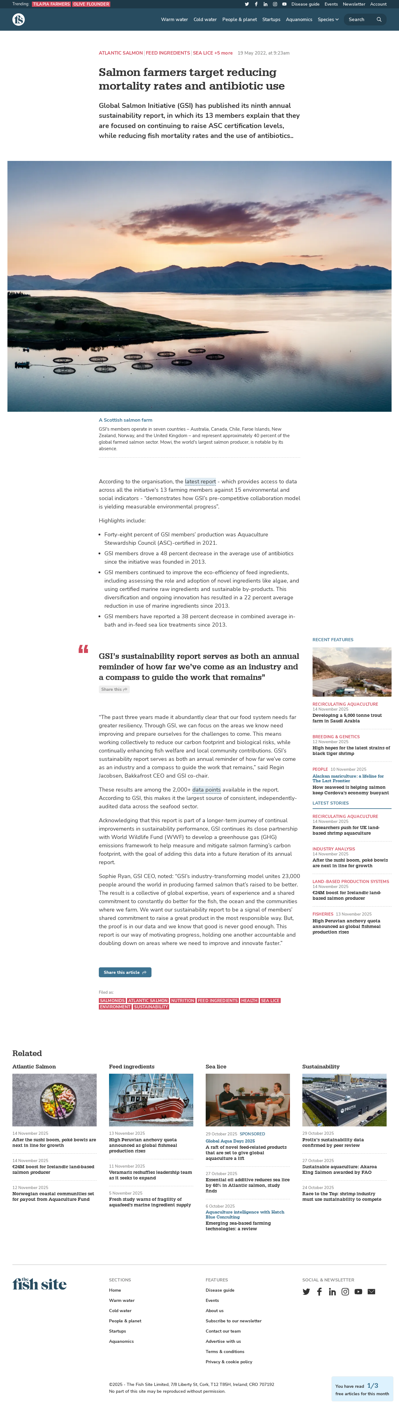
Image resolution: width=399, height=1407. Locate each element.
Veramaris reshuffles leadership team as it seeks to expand (150, 1175)
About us (215, 1311)
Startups (271, 19)
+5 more (223, 53)
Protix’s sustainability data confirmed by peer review (333, 1142)
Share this (114, 689)
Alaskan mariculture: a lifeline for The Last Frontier (348, 778)
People (320, 769)
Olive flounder (91, 4)
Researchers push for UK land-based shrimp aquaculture (346, 830)
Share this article (125, 972)
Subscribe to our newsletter (233, 1321)
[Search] (365, 19)
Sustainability (151, 1007)
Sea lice (203, 53)
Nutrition (182, 1000)
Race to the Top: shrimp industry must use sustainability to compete (341, 1196)
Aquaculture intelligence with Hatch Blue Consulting (245, 1214)
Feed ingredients (168, 53)
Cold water (205, 19)
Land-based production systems (351, 881)
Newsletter (354, 4)
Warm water (174, 19)
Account (378, 4)
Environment (115, 1007)
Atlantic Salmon (121, 53)
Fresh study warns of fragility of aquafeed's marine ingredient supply (150, 1202)
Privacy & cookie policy (229, 1362)
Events (331, 4)
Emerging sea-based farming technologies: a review (238, 1226)
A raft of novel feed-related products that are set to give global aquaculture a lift (246, 1153)
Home (115, 1290)
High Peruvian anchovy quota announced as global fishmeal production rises (347, 926)
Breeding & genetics (336, 736)
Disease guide (306, 4)
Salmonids (112, 1000)
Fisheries (323, 914)
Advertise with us (223, 1341)
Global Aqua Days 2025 (230, 1141)
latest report (200, 481)
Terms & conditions (225, 1352)
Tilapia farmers (51, 4)
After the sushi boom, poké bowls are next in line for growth (350, 863)
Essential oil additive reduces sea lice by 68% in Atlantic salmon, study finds (248, 1185)
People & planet (239, 19)
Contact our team (223, 1331)
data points (206, 789)
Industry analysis (334, 849)
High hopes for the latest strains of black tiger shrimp (351, 751)
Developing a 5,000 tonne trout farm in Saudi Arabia (347, 718)
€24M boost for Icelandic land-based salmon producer (347, 895)
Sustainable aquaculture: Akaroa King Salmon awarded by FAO (339, 1169)
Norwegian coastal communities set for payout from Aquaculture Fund (53, 1196)
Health (249, 1000)
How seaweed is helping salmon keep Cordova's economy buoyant (351, 790)
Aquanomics (299, 19)
